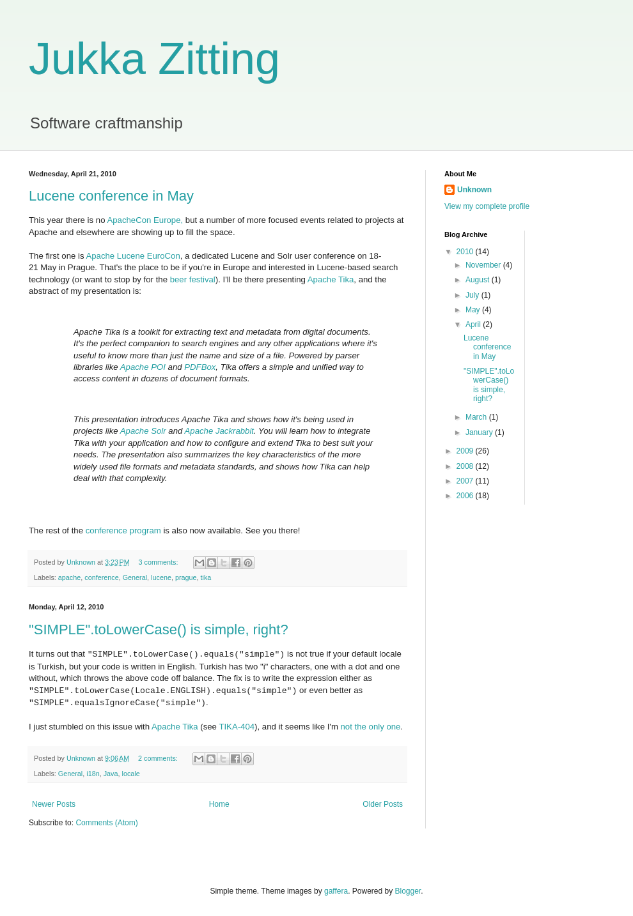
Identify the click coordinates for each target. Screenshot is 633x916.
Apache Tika (331, 279)
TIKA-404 (236, 726)
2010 (466, 251)
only (376, 726)
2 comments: (159, 758)
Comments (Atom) (106, 822)
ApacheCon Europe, (145, 220)
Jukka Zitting (154, 59)
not (346, 726)
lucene (161, 577)
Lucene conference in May (111, 196)
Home (219, 804)
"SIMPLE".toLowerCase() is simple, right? (158, 629)
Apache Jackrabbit (219, 431)
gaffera (336, 891)
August (478, 279)
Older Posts (383, 804)
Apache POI (143, 367)
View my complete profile (486, 206)
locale (130, 773)
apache (69, 577)
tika (206, 577)
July (473, 295)
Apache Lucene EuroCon (133, 256)
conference (101, 577)
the (360, 726)
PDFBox (199, 367)
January (480, 432)
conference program (123, 530)
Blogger (408, 891)
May (473, 309)
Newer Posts (53, 804)
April (474, 324)
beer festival (192, 279)
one (393, 726)
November (484, 265)
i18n (92, 773)
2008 (466, 466)
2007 (466, 481)
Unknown (474, 189)
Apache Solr (143, 431)
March (477, 417)
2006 (466, 495)
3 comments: (159, 562)
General (135, 577)
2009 (466, 451)
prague (186, 577)
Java (111, 773)
